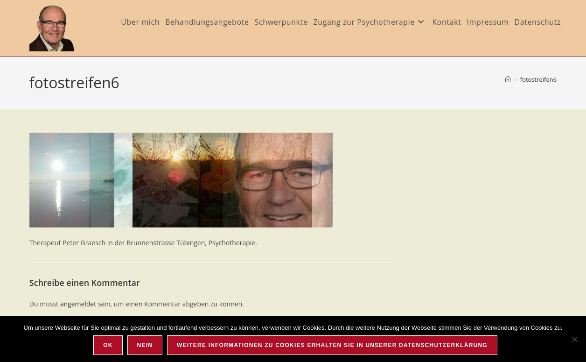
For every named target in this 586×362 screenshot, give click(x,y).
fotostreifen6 (538, 79)
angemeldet (78, 303)
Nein (145, 345)
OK (107, 345)
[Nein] (574, 339)
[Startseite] (508, 79)
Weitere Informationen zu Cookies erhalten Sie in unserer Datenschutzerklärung (332, 345)
